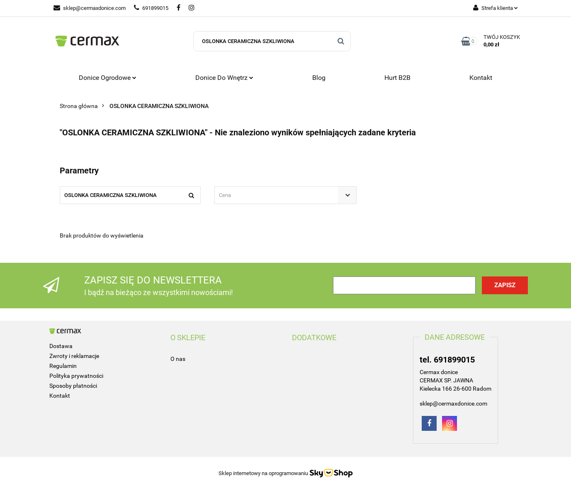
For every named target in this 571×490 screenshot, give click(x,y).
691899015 (151, 8)
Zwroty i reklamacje (74, 356)
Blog (319, 78)
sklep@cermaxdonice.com (89, 8)
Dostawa (61, 346)
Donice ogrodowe (107, 78)
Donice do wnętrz (224, 78)
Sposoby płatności (73, 385)
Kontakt (480, 78)
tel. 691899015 (447, 360)
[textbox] (278, 195)
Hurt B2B (397, 78)
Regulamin (63, 366)
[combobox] (285, 195)
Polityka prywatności (76, 375)
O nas (177, 358)
